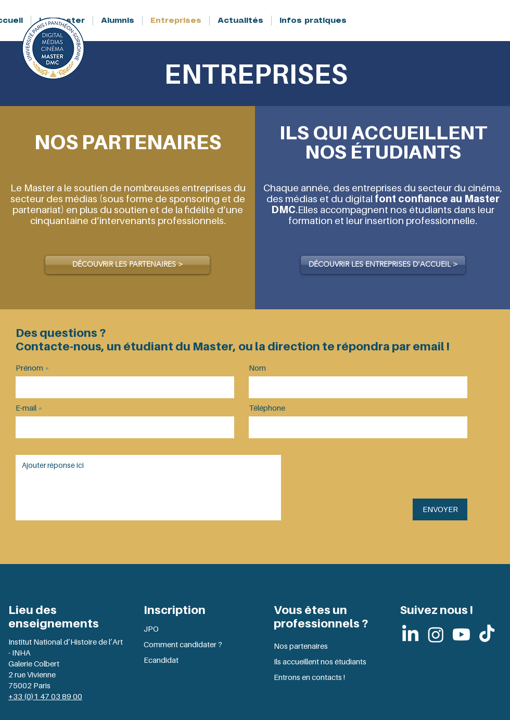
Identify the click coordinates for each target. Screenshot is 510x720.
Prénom (29, 368)
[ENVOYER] (440, 509)
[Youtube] (461, 634)
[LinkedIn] (410, 634)
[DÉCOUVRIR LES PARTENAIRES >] (127, 265)
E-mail (26, 408)
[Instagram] (436, 634)
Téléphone (267, 408)
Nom (257, 368)
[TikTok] (487, 634)
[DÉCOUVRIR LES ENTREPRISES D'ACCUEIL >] (383, 265)
